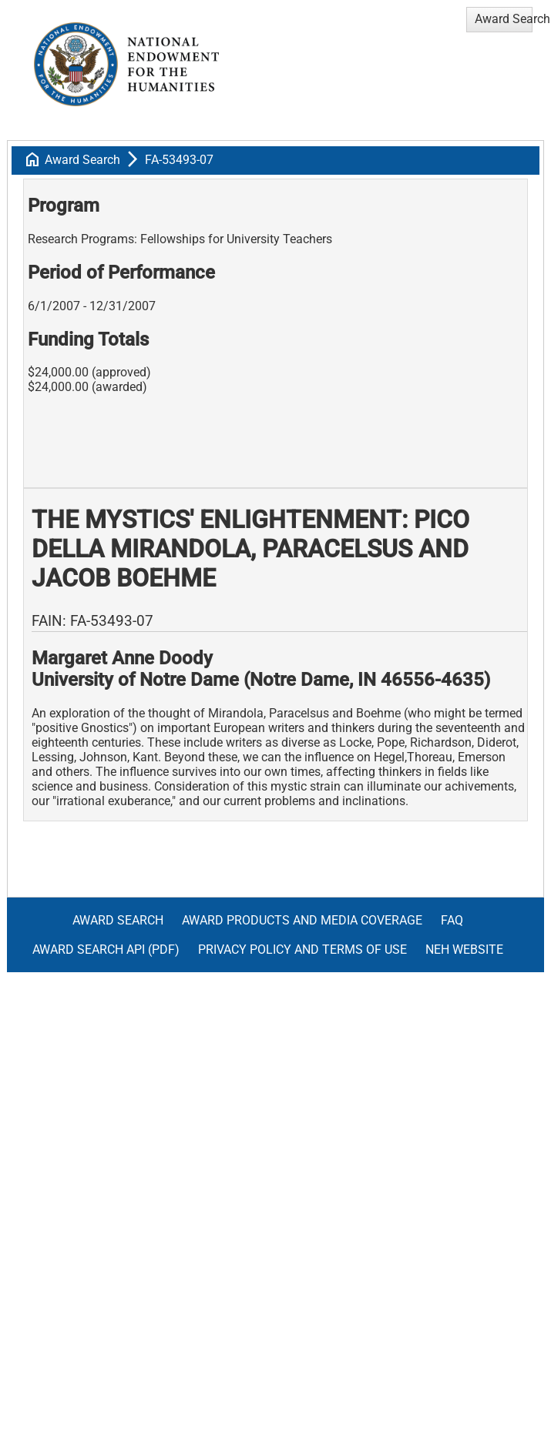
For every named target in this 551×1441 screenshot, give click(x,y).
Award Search (82, 159)
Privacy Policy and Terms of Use (302, 949)
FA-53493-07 (179, 159)
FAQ (452, 920)
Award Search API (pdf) (106, 949)
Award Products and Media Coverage (302, 920)
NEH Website (464, 949)
